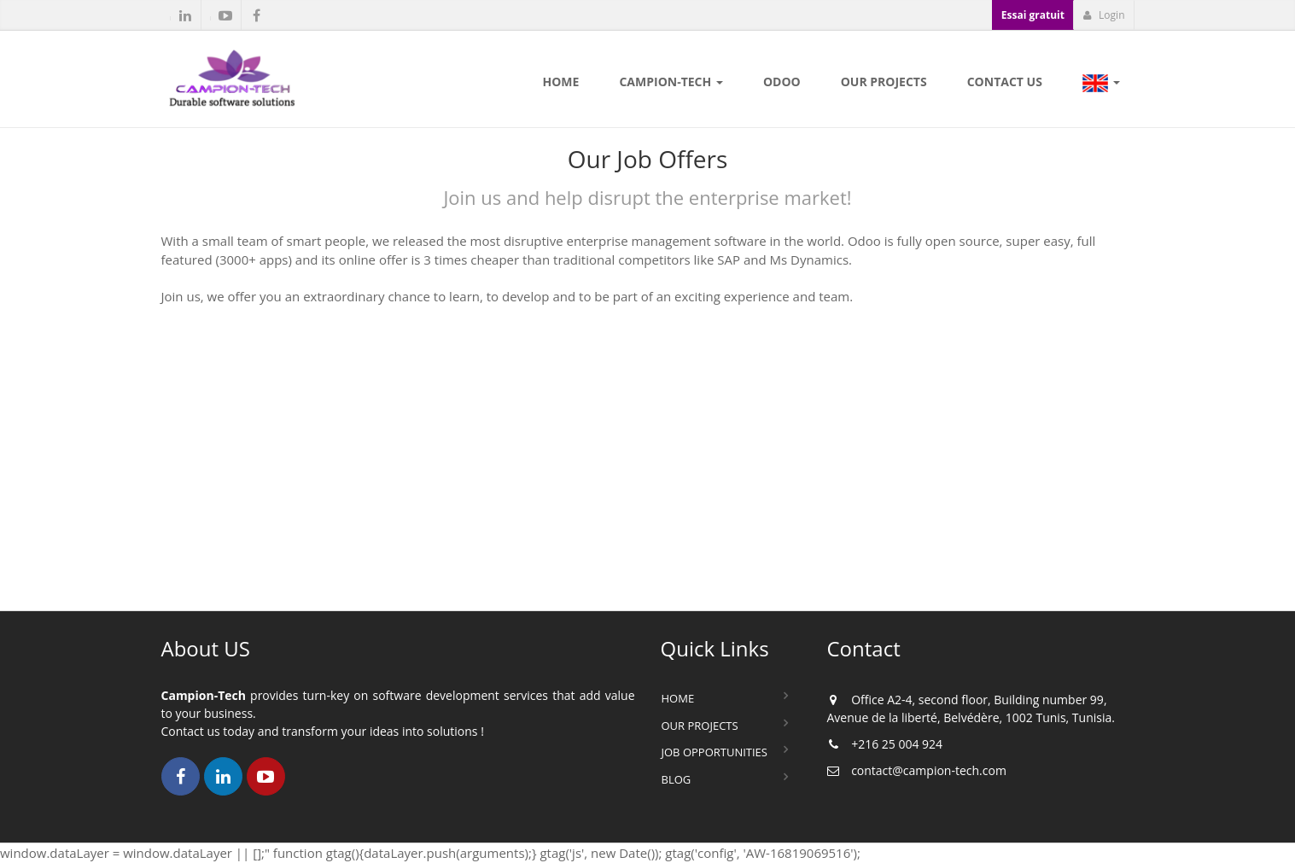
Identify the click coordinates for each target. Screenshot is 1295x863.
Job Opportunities (714, 752)
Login (1104, 15)
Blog (676, 779)
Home (678, 698)
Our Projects (700, 725)
